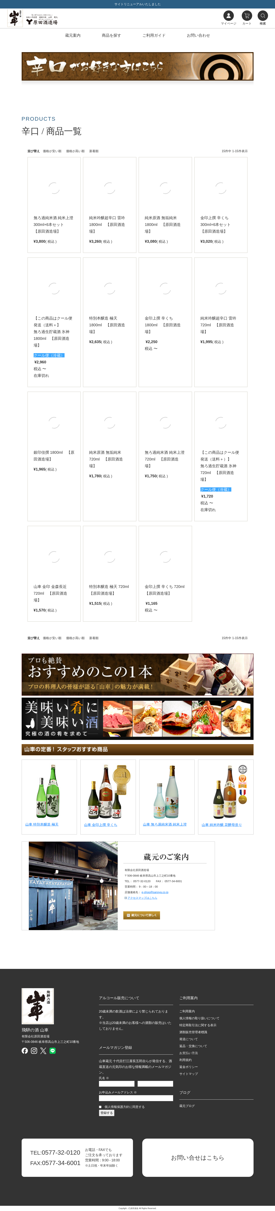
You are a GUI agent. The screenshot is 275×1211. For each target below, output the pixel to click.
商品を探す (111, 35)
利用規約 (185, 1060)
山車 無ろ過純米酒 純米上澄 (165, 824)
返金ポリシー (188, 1067)
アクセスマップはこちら (142, 897)
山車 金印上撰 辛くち (100, 825)
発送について (188, 1039)
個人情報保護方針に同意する (125, 1106)
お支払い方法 (188, 1053)
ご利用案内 (187, 1011)
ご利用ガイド (154, 35)
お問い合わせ (198, 35)
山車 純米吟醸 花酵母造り (222, 825)
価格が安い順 (52, 151)
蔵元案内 (73, 35)
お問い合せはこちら (198, 1157)
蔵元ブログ (187, 1106)
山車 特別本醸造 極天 (42, 824)
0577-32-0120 (55, 1152)
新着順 (94, 151)
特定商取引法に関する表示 (197, 1025)
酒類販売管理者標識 (193, 1032)
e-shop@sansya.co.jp (155, 892)
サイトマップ (188, 1073)
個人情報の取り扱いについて (199, 1018)
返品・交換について (193, 1046)
